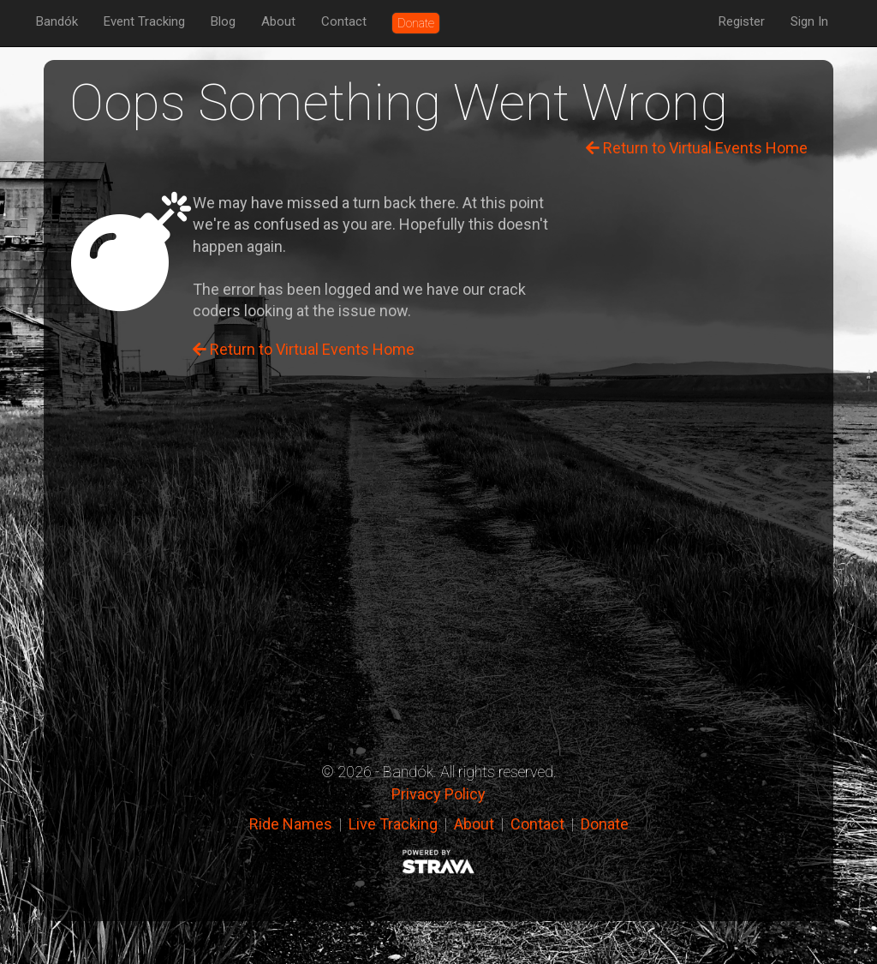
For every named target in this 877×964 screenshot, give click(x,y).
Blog (223, 21)
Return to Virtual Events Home (697, 148)
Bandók (57, 21)
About (278, 21)
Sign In (809, 21)
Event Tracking (144, 21)
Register (742, 21)
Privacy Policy (438, 794)
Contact (344, 21)
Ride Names (290, 824)
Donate (605, 824)
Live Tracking (393, 824)
